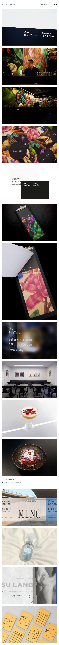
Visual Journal (8, 4)
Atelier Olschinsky (13, 482)
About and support (48, 4)
